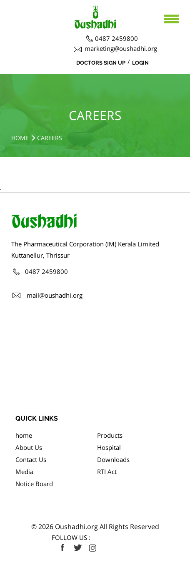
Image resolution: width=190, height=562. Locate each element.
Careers (49, 138)
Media (24, 471)
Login (140, 63)
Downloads (113, 459)
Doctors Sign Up (100, 63)
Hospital (109, 447)
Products (109, 435)
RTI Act (107, 471)
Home (20, 138)
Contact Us (30, 459)
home (23, 435)
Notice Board (34, 483)
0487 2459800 (116, 38)
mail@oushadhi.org (54, 295)
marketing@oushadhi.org (121, 48)
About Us (28, 447)
